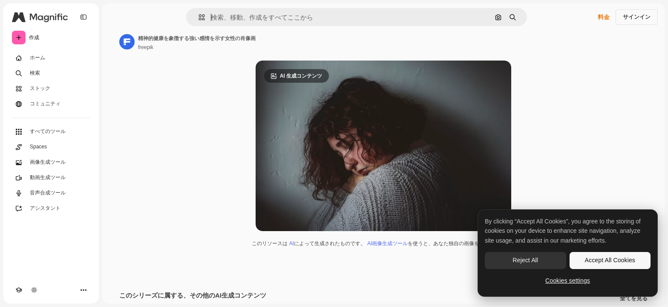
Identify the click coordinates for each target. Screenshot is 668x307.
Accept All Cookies (610, 260)
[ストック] (51, 89)
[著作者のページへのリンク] (127, 41)
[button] (198, 17)
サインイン (637, 17)
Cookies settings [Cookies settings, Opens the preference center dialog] (567, 280)
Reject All (525, 260)
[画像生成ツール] (51, 162)
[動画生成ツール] (51, 178)
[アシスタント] (51, 208)
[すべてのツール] (51, 132)
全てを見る (634, 298)
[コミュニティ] (51, 104)
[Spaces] (51, 147)
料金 (604, 17)
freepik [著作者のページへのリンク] (145, 47)
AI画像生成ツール (387, 243)
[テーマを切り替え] (34, 290)
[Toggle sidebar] (83, 17)
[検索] (51, 73)
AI (291, 243)
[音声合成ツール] (51, 193)
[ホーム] (51, 58)
